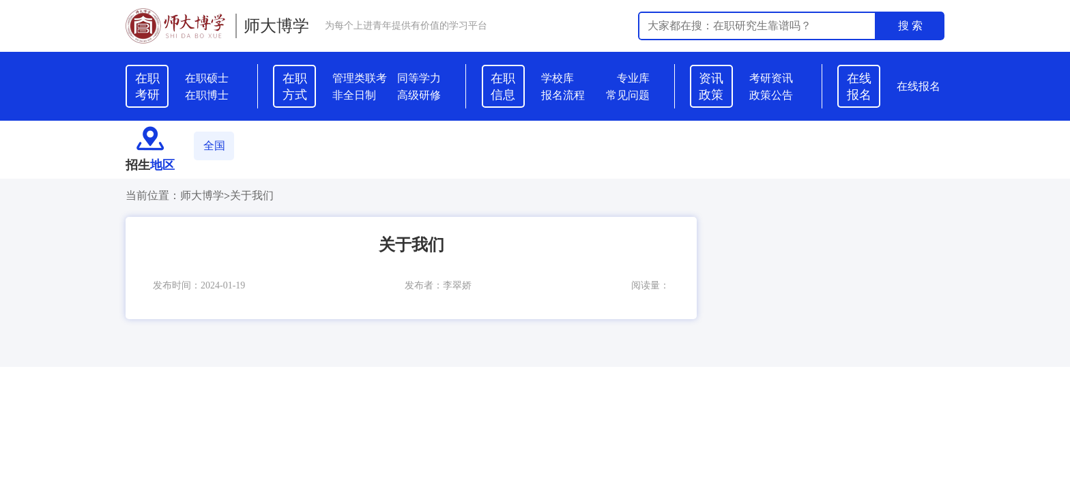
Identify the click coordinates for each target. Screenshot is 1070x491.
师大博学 (276, 26)
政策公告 (771, 95)
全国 (214, 145)
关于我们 (252, 195)
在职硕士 (207, 78)
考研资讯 (771, 78)
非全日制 (354, 95)
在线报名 (918, 86)
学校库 (557, 78)
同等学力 (419, 78)
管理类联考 (359, 78)
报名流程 (563, 95)
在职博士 (207, 95)
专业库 (633, 78)
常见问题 (628, 95)
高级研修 (419, 95)
